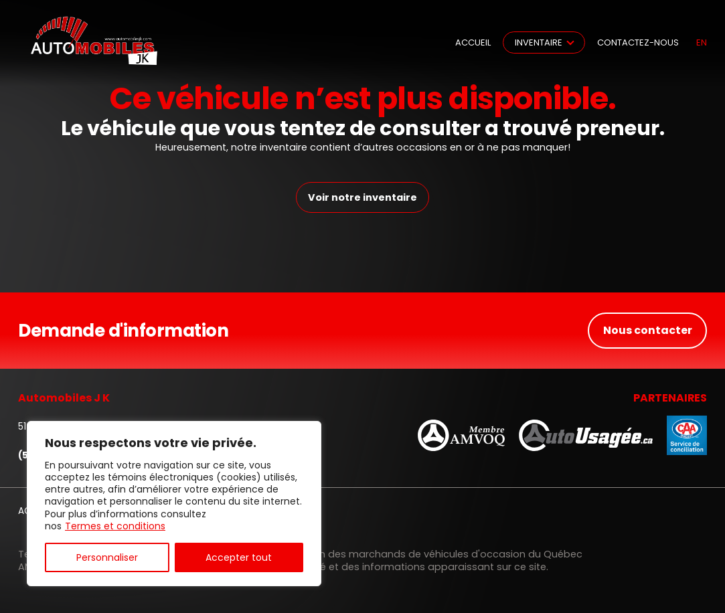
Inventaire (538, 42)
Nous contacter (647, 330)
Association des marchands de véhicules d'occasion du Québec (425, 554)
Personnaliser (107, 557)
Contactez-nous (638, 42)
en (701, 43)
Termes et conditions (115, 526)
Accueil (473, 42)
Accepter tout (239, 557)
